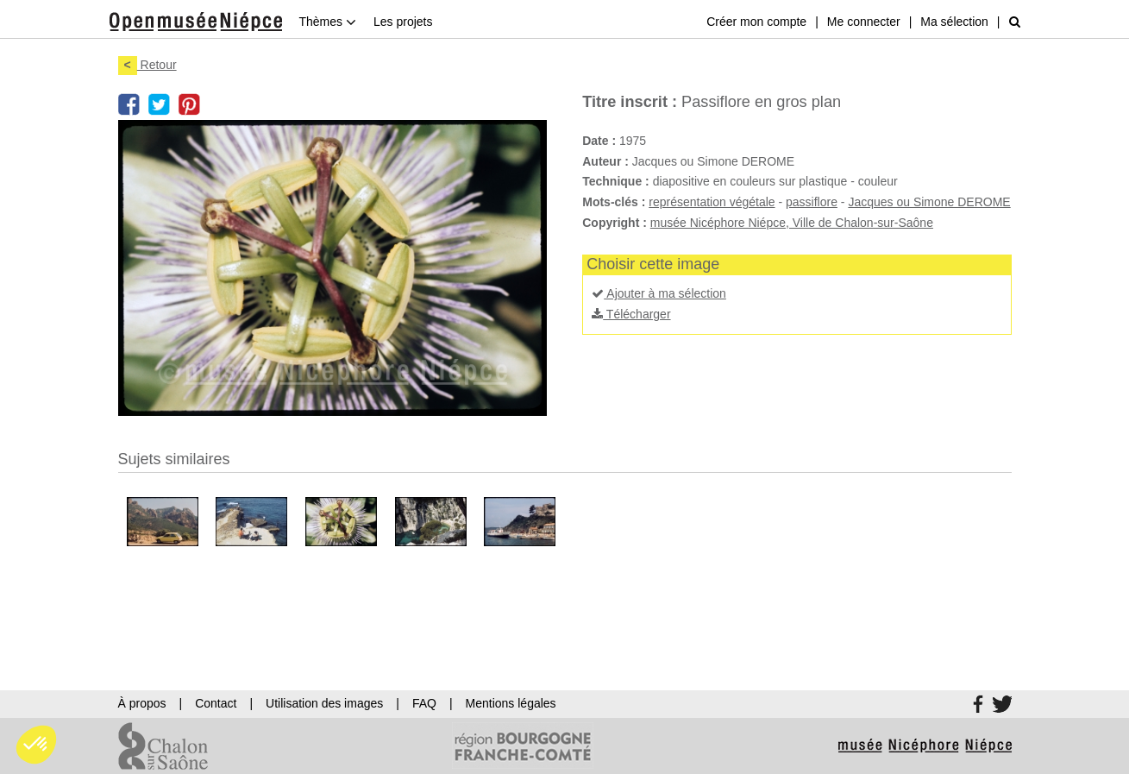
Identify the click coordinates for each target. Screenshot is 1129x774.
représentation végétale (712, 202)
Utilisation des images (324, 703)
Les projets (402, 21)
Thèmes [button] (327, 21)
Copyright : (614, 223)
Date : (599, 141)
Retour (147, 65)
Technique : (615, 181)
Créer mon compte (756, 21)
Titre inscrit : (629, 101)
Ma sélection (954, 21)
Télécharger (631, 314)
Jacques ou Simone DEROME (929, 202)
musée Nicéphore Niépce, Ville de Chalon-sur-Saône (791, 223)
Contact (215, 703)
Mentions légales (511, 703)
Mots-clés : (613, 202)
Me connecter (863, 21)
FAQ (424, 703)
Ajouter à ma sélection (659, 293)
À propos (142, 703)
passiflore (811, 202)
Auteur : (605, 161)
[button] (36, 744)
